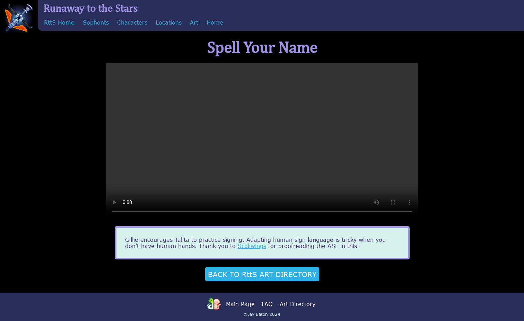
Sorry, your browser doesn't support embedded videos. (262, 141)
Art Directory (297, 304)
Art (194, 22)
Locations (169, 22)
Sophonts (96, 22)
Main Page (240, 304)
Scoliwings (252, 246)
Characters (132, 22)
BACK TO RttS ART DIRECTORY (262, 274)
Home (215, 22)
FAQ (267, 304)
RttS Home (59, 22)
